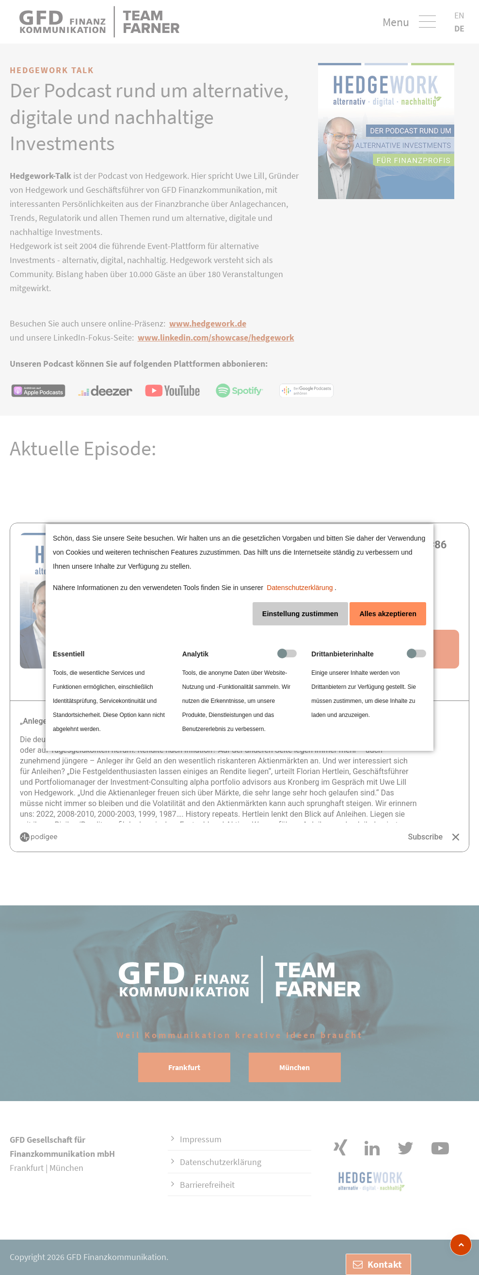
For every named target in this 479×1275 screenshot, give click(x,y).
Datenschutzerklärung (300, 587)
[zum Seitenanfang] (461, 1245)
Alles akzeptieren (387, 614)
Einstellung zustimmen (300, 614)
